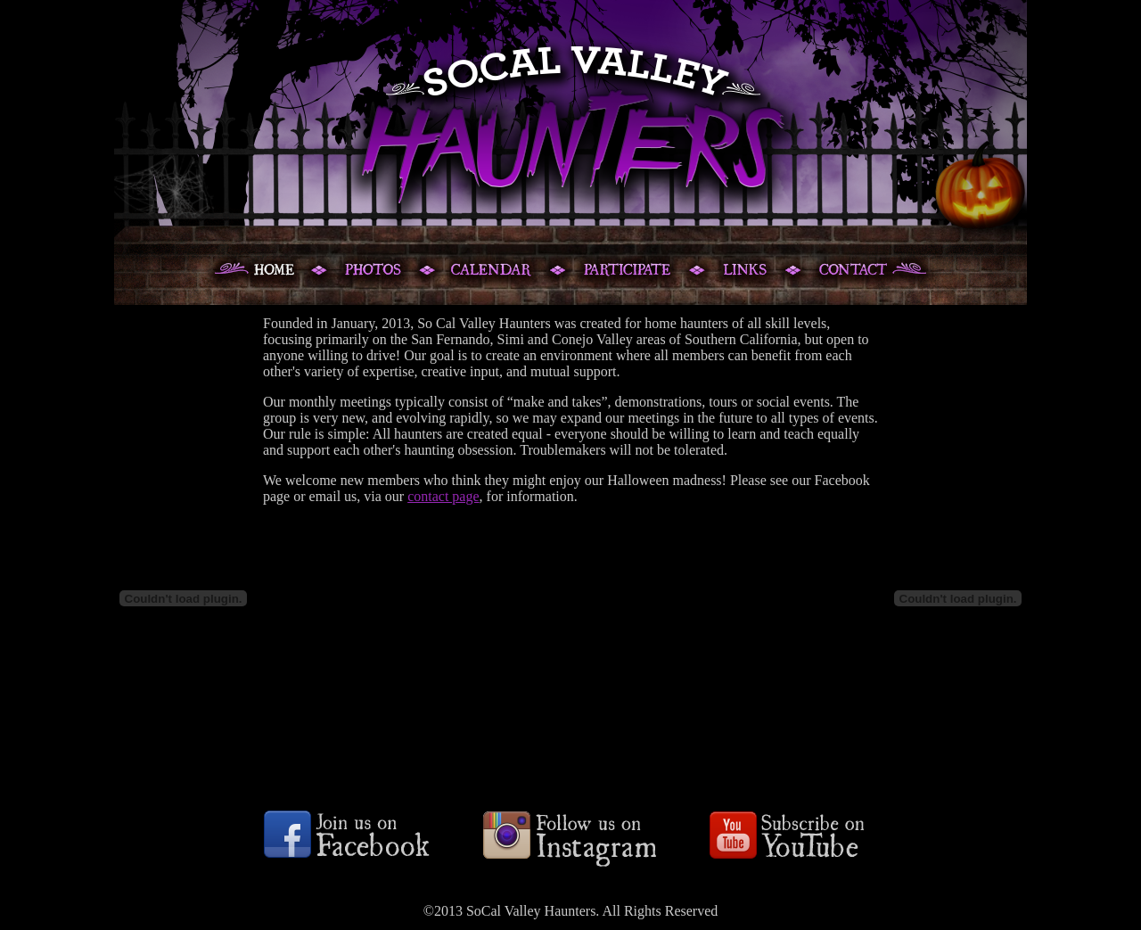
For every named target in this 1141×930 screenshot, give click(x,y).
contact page (443, 496)
